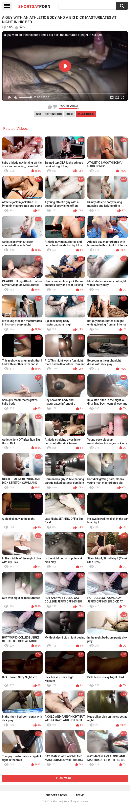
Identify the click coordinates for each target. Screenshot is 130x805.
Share (69, 114)
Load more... (65, 778)
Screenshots (53, 114)
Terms (80, 795)
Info (38, 114)
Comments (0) (85, 114)
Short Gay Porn (61, 801)
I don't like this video (55, 107)
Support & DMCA (57, 795)
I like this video (50, 107)
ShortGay (34, 6)
